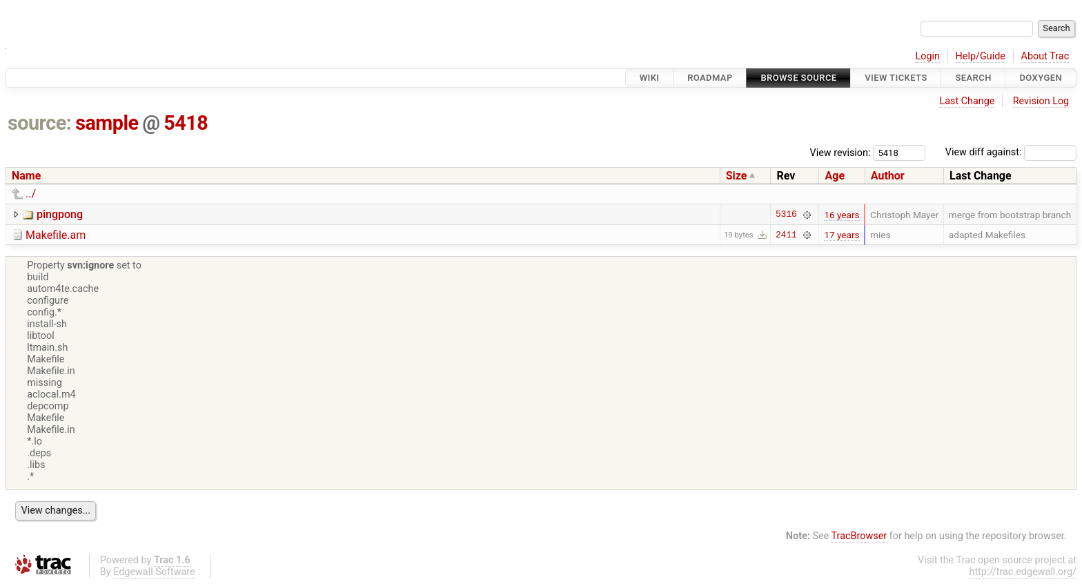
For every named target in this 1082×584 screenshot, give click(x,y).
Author (888, 175)
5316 (786, 214)
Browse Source (798, 77)
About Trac (1045, 56)
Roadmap (710, 77)
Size (736, 175)
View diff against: (1010, 152)
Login (927, 56)
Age (835, 175)
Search (973, 77)
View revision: (840, 152)
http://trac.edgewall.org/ (1022, 572)
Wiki (650, 77)
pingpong (60, 214)
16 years (841, 214)
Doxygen (1040, 77)
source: (40, 123)
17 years (841, 234)
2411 (786, 234)
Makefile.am (56, 235)
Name (26, 175)
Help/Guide (980, 56)
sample (106, 123)
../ (31, 193)
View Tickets (896, 77)
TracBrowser (859, 536)
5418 (186, 123)
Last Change (966, 101)
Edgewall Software (154, 572)
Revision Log (1041, 101)
